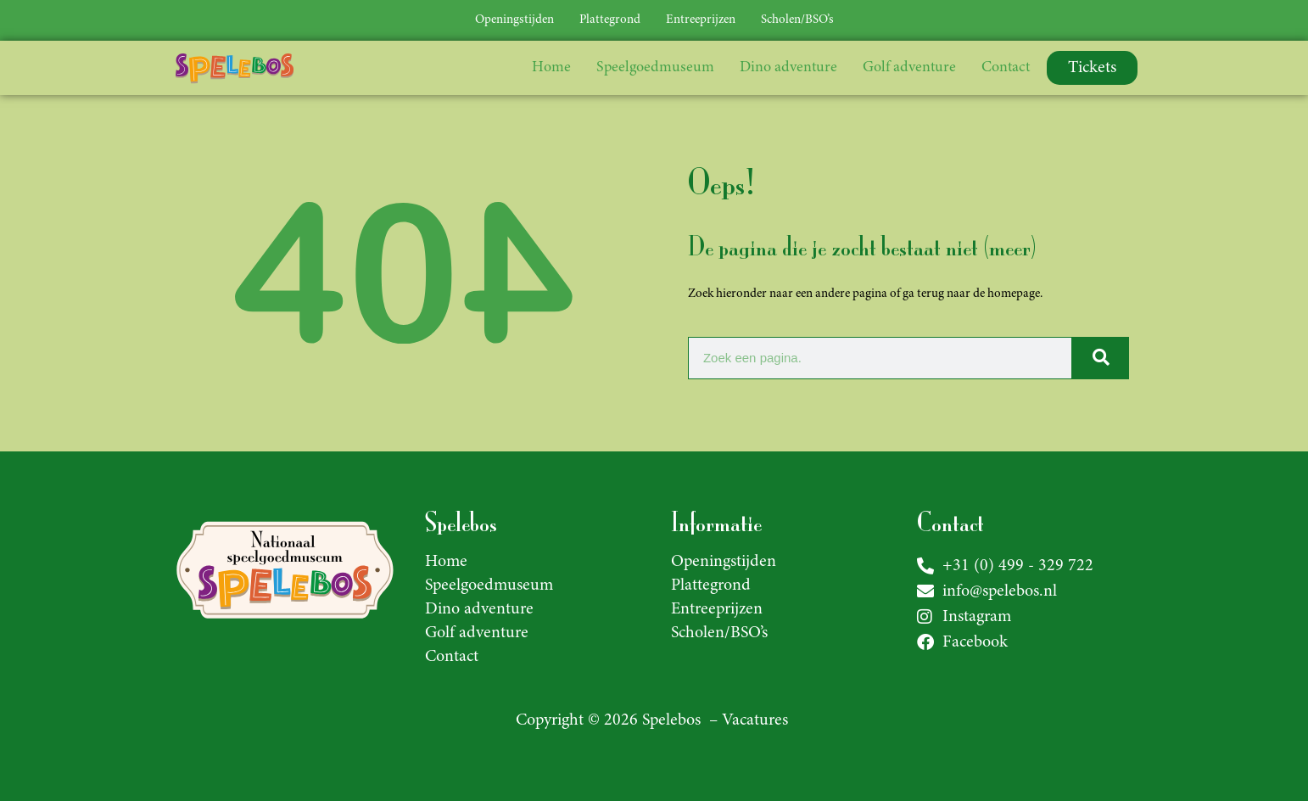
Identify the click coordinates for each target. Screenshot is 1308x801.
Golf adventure (909, 68)
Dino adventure (788, 68)
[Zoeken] (1099, 358)
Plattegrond (609, 20)
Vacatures (755, 720)
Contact (1005, 68)
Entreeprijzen (700, 20)
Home (551, 68)
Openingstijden (514, 20)
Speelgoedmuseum (655, 68)
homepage (1013, 294)
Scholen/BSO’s (797, 20)
